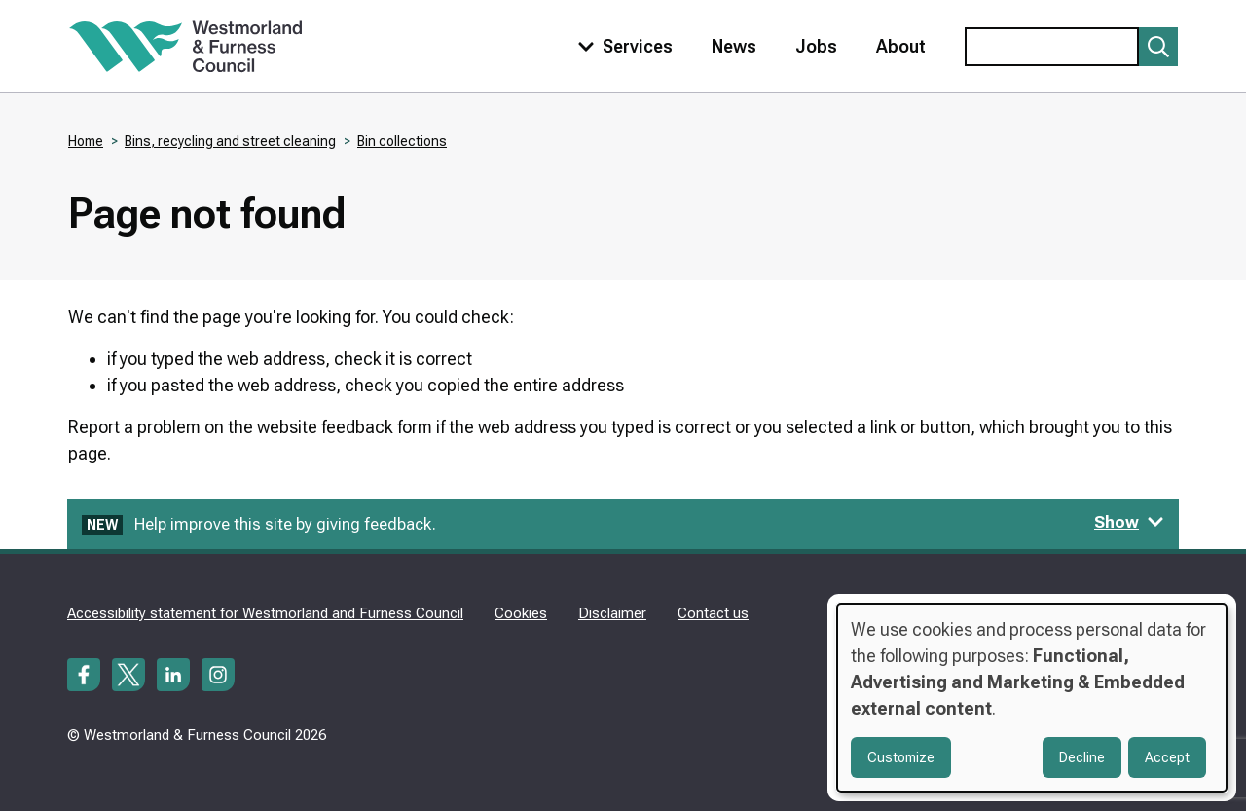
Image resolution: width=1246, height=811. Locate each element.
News (734, 46)
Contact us (713, 613)
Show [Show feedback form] (1129, 522)
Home (85, 141)
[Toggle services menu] (621, 46)
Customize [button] (900, 757)
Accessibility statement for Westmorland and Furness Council (265, 613)
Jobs (816, 46)
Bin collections (402, 141)
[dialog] (1032, 698)
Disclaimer (612, 613)
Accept (1167, 757)
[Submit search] (1158, 46)
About (901, 46)
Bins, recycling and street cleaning (230, 141)
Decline (1082, 757)
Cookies (521, 613)
